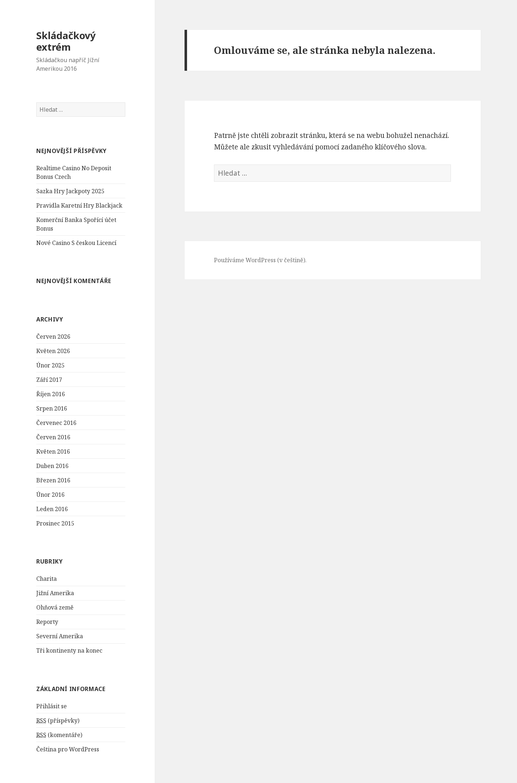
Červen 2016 (53, 437)
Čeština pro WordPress (67, 749)
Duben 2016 (52, 466)
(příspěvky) (57, 721)
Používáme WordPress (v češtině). (260, 260)
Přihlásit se (51, 706)
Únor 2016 (50, 495)
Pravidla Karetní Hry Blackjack (79, 205)
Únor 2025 (50, 365)
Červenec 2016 (56, 423)
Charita (46, 579)
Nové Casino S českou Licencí (76, 243)
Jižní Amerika (55, 593)
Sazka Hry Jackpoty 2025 (70, 191)
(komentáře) (59, 735)
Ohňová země (55, 607)
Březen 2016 (53, 480)
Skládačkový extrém (66, 41)
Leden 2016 (52, 509)
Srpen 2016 (51, 408)
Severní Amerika (59, 636)
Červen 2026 (53, 336)
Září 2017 (49, 380)
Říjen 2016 (50, 394)
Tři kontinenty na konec (69, 650)
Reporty (47, 622)
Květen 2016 (53, 451)
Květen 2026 (53, 351)
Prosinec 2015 (55, 523)
